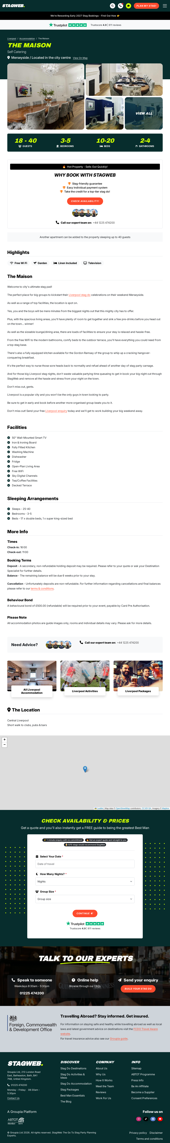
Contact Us (13, 1098)
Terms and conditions (149, 1138)
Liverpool (11, 38)
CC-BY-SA (146, 808)
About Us (101, 1068)
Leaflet (99, 808)
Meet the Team (105, 1086)
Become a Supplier (143, 1092)
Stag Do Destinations (73, 1068)
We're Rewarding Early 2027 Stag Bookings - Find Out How (85, 15)
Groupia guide (119, 1038)
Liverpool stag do (79, 294)
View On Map (80, 57)
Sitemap (136, 1068)
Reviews (101, 1092)
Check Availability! (85, 201)
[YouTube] (160, 1119)
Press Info (137, 1080)
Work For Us (103, 1098)
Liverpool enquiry (56, 411)
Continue (85, 913)
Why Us (100, 1074)
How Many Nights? (51, 874)
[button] (120, 5)
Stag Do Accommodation (76, 1083)
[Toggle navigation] (165, 6)
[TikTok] (145, 1119)
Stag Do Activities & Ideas (72, 1076)
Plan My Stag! (146, 5)
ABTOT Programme (143, 1074)
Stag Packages (69, 1089)
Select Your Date (49, 856)
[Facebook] (153, 1119)
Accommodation (27, 38)
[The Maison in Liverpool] (45, 96)
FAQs (97, 986)
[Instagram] (138, 1119)
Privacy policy (138, 1132)
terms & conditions (42, 588)
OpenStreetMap (123, 808)
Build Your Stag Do (138, 988)
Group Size (45, 891)
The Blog (65, 1101)
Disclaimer (156, 1132)
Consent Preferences (144, 1098)
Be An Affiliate (140, 1086)
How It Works (104, 1080)
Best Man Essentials (72, 1095)
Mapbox (165, 808)
